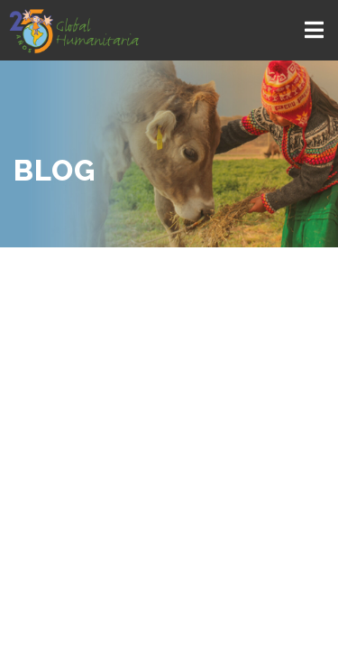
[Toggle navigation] (316, 30)
